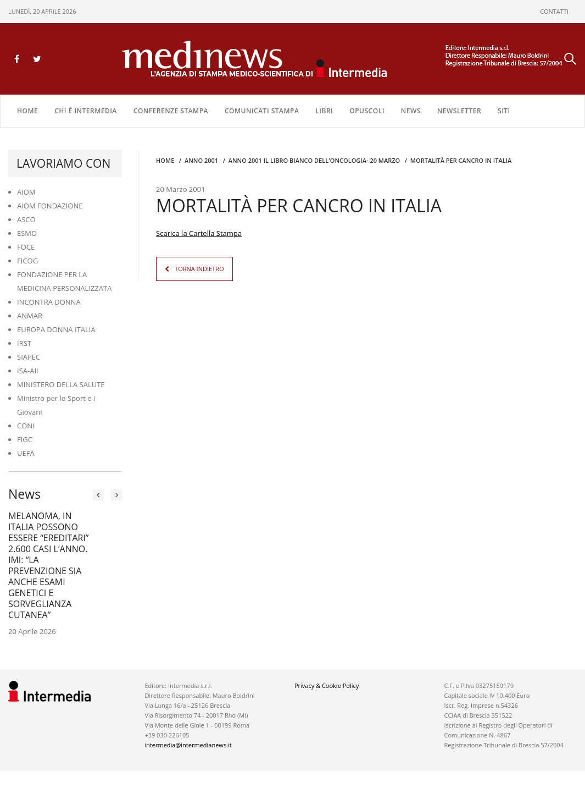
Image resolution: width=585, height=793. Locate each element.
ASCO (26, 219)
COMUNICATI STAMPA (262, 110)
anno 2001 (201, 160)
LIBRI (324, 110)
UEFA (26, 453)
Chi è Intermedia (85, 110)
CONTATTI (554, 11)
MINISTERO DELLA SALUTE (61, 384)
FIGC (24, 439)
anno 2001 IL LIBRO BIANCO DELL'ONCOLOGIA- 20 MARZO (314, 160)
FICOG (27, 261)
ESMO (27, 233)
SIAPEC (28, 357)
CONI (26, 426)
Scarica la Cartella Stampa (199, 233)
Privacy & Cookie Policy (326, 685)
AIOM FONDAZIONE (50, 206)
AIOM (26, 192)
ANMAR (29, 316)
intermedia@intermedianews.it (187, 745)
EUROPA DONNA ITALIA (56, 329)
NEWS (411, 110)
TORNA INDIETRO (199, 269)
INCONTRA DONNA (49, 302)
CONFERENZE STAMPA (170, 110)
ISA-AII (27, 371)
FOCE (26, 247)
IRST (24, 343)
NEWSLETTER (459, 110)
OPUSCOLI (367, 110)
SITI (504, 110)
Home (27, 110)
